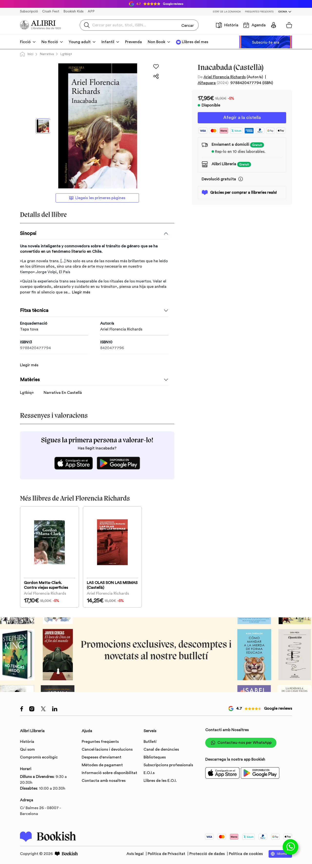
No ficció (49, 42)
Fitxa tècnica (34, 310)
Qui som (27, 748)
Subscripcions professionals (168, 764)
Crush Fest (50, 11)
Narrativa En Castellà (63, 387)
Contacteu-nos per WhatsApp (241, 742)
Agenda (254, 25)
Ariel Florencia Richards (225, 77)
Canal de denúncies (161, 748)
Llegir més (81, 292)
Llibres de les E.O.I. (160, 780)
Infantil (107, 42)
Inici (26, 54)
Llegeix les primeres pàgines (97, 198)
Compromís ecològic (39, 756)
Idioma (282, 11)
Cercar (187, 25)
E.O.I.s (149, 772)
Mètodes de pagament (102, 764)
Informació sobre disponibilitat (109, 772)
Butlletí (150, 741)
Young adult (80, 42)
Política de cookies (246, 853)
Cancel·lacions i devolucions (107, 748)
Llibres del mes (195, 42)
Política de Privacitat (167, 853)
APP (91, 11)
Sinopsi (28, 233)
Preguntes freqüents (259, 11)
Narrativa (47, 54)
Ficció (25, 42)
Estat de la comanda (227, 11)
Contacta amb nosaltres (104, 780)
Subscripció (29, 11)
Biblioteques (155, 756)
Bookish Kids (73, 11)
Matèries (30, 374)
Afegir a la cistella (242, 118)
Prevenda (133, 42)
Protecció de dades (207, 853)
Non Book (156, 42)
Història (227, 25)
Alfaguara (207, 83)
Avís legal (136, 853)
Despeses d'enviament (101, 756)
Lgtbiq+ (66, 54)
